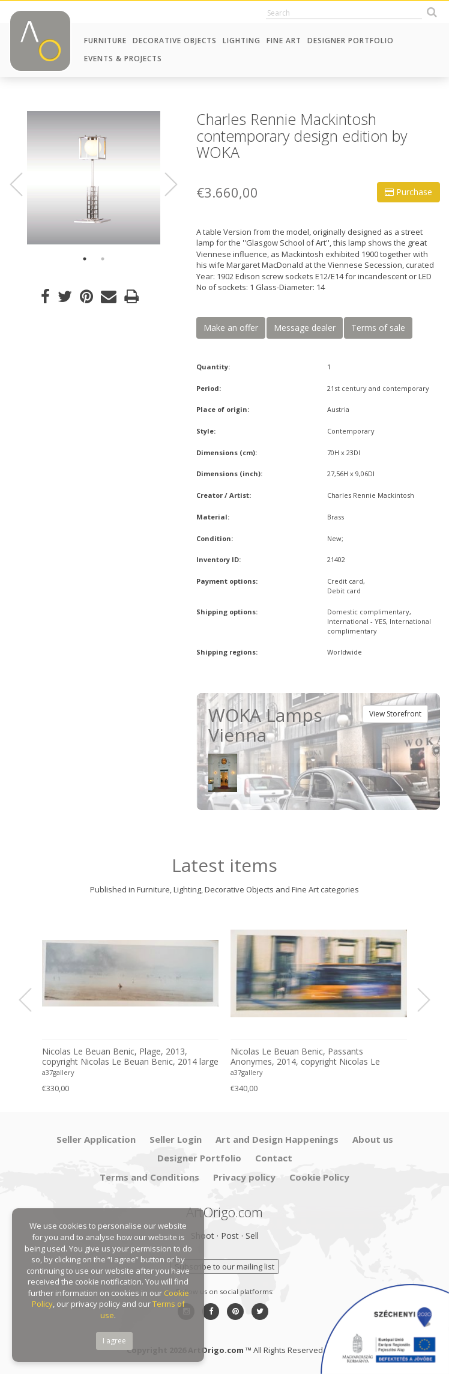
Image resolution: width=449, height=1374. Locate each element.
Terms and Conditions (149, 1177)
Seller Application (96, 1139)
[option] (93, 177)
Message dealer (305, 327)
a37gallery (58, 1072)
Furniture (105, 40)
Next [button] (164, 184)
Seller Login (175, 1139)
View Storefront (395, 714)
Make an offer (230, 327)
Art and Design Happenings (277, 1139)
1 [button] (85, 259)
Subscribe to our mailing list (224, 1266)
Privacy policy (244, 1177)
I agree (114, 1341)
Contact (273, 1158)
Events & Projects (123, 58)
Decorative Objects (175, 40)
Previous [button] (23, 184)
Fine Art (284, 40)
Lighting (242, 40)
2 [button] (103, 259)
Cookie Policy (319, 1177)
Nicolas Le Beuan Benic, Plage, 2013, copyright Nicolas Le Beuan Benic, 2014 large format (130, 1057)
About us (372, 1139)
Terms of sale (378, 327)
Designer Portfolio (350, 40)
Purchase (408, 192)
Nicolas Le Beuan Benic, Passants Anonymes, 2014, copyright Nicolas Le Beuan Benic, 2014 (305, 1057)
